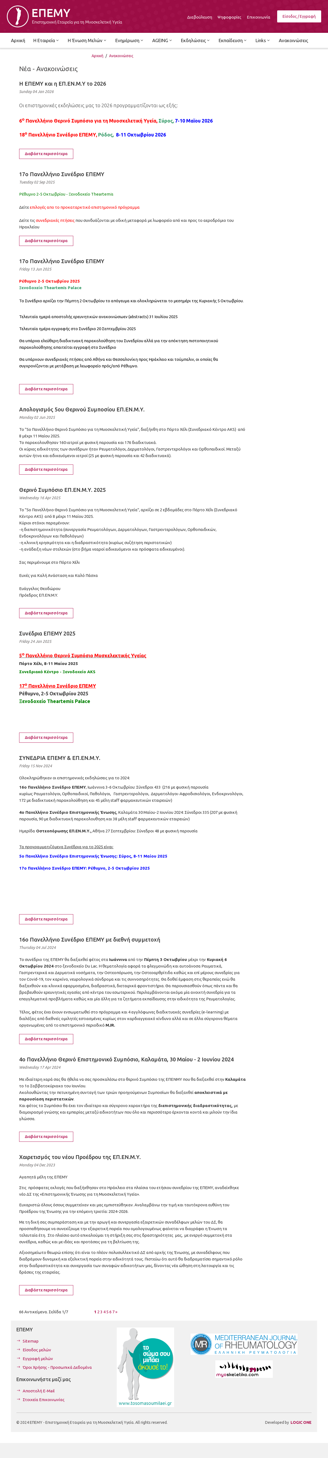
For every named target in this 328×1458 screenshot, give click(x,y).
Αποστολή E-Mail (39, 1391)
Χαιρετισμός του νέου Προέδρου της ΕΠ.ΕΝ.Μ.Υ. (80, 1157)
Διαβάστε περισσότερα (46, 154)
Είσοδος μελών (37, 1349)
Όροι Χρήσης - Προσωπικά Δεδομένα (57, 1367)
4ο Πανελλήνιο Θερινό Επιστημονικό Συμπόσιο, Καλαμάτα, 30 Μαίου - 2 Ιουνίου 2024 (126, 1059)
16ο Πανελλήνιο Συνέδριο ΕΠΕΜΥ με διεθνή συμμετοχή (89, 939)
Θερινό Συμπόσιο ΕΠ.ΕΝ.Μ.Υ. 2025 (62, 490)
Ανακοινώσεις (121, 56)
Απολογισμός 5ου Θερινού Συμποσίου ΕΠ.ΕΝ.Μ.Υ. (82, 409)
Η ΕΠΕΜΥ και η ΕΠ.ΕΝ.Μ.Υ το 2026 (62, 83)
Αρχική (97, 56)
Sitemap (31, 1341)
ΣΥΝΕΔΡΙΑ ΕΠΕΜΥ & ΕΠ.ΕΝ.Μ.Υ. (59, 758)
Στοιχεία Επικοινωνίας (44, 1399)
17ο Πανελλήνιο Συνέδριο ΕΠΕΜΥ (61, 174)
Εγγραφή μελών (38, 1358)
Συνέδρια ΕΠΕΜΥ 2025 (47, 633)
